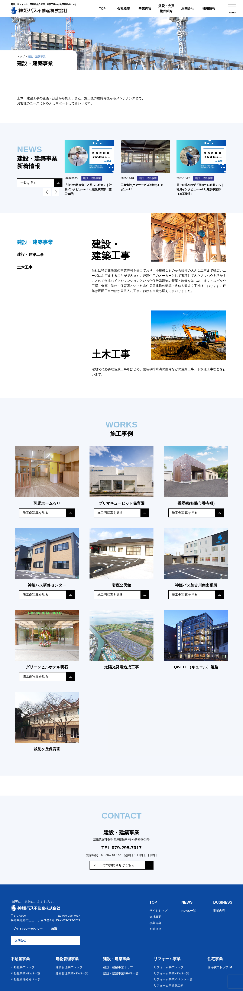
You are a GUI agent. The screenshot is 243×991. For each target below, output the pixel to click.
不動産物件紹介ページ (25, 977)
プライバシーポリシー (28, 927)
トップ (21, 56)
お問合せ (187, 8)
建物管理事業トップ (69, 965)
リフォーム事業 (167, 957)
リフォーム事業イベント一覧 (173, 977)
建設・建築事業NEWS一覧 (121, 971)
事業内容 (145, 8)
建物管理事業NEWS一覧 (72, 971)
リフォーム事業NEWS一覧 (171, 971)
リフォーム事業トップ (169, 965)
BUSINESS (222, 900)
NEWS (187, 900)
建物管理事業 (67, 957)
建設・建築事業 (116, 957)
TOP (102, 8)
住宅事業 (215, 957)
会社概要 (123, 8)
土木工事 (24, 268)
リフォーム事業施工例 (169, 983)
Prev (47, 192)
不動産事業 (20, 957)
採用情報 (208, 8)
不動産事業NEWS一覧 (25, 971)
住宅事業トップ (219, 965)
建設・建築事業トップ (118, 965)
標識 (54, 927)
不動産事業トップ (23, 965)
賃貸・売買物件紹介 (166, 8)
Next (55, 192)
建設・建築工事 (30, 255)
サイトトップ (158, 909)
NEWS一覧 (188, 909)
